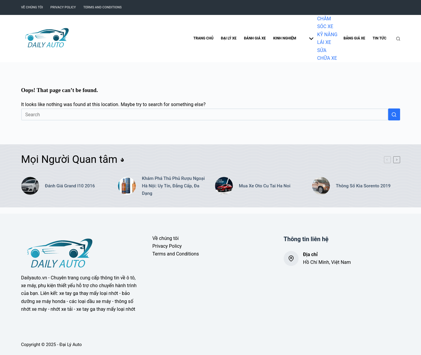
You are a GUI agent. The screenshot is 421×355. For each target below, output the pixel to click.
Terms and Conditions (175, 254)
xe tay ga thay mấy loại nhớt (88, 293)
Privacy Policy (167, 246)
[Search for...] (204, 114)
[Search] (398, 39)
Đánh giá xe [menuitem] (255, 38)
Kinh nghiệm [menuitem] (293, 38)
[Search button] (394, 114)
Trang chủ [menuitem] (203, 38)
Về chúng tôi (165, 238)
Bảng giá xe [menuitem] (354, 38)
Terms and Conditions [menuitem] (102, 7)
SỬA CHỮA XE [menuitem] (327, 54)
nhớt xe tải (61, 309)
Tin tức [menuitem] (379, 38)
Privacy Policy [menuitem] (63, 7)
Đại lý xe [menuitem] (228, 38)
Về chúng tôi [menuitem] (32, 7)
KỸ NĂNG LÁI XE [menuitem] (327, 38)
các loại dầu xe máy (90, 301)
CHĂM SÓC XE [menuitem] (325, 22)
